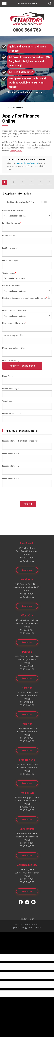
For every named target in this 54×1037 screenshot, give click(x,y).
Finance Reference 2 (10, 453)
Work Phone (7, 401)
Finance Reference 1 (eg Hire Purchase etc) (20, 441)
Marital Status (11, 285)
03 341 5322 (27, 843)
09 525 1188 (27, 666)
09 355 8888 (27, 593)
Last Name (10, 248)
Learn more (27, 570)
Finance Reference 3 (10, 466)
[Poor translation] (7, 951)
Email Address (12, 413)
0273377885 (27, 807)
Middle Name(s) (9, 235)
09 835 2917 (27, 629)
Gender (9, 273)
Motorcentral (33, 928)
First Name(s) (11, 223)
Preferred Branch (13, 210)
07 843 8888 (27, 702)
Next (27, 504)
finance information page (26, 163)
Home (4, 107)
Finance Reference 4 (10, 478)
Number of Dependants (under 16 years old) (26, 298)
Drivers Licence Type (14, 310)
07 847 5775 (27, 738)
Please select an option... (15, 215)
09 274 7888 (27, 557)
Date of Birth (11, 260)
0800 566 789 (27, 30)
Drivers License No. (14, 323)
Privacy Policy (16, 150)
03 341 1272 (27, 879)
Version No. (12, 335)
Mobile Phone (11, 388)
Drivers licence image (11, 360)
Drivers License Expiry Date (13, 348)
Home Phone (7, 376)
